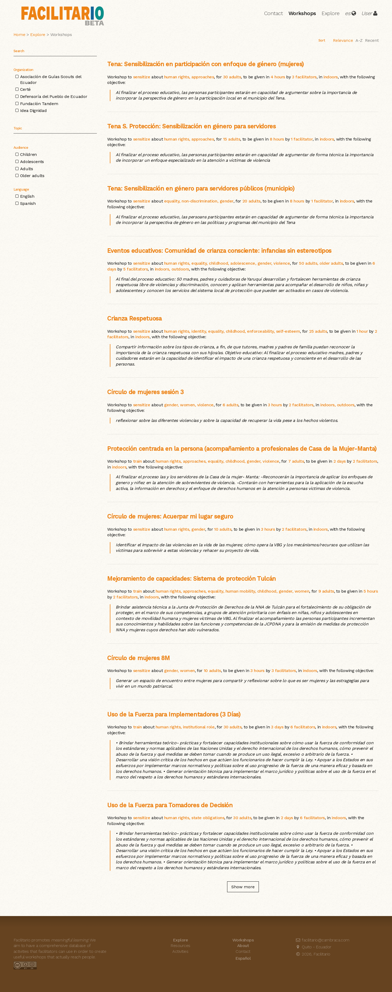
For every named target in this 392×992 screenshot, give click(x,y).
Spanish (28, 203)
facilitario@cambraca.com (322, 940)
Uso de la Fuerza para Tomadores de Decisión (169, 805)
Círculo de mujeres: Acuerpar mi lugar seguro (170, 516)
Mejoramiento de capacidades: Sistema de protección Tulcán (191, 578)
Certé (25, 89)
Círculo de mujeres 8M (138, 658)
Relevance (343, 40)
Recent (372, 40)
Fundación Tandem (39, 103)
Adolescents (32, 161)
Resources (180, 945)
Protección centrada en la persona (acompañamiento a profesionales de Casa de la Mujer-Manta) (242, 448)
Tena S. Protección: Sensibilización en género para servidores (191, 126)
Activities (180, 951)
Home (19, 34)
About (243, 945)
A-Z (358, 40)
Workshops (302, 13)
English (27, 196)
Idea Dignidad (33, 110)
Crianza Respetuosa (134, 318)
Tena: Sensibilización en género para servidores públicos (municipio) (200, 188)
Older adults (32, 175)
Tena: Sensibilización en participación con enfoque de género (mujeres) (205, 64)
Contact (273, 13)
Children (28, 154)
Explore (331, 13)
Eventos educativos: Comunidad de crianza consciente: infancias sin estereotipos (219, 250)
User (366, 13)
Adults (26, 168)
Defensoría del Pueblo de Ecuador (53, 96)
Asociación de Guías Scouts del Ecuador (50, 79)
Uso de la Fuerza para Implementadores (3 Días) (173, 714)
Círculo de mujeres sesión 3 (145, 392)
